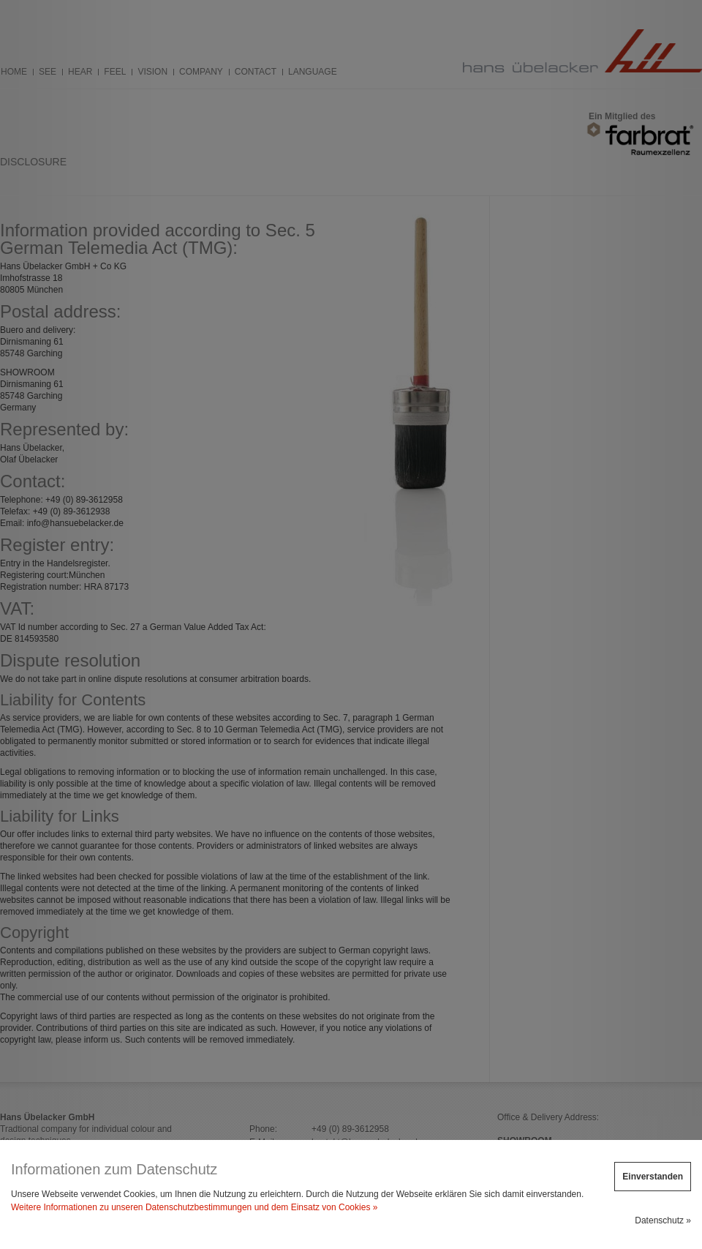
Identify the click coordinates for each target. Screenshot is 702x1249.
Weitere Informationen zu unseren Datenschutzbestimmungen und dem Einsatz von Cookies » (194, 1207)
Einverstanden (652, 1176)
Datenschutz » (663, 1220)
